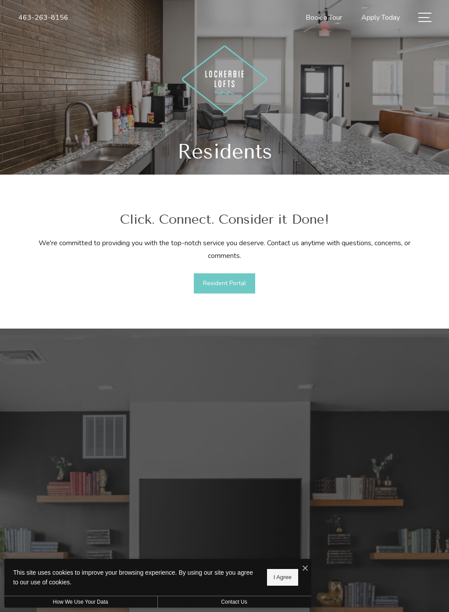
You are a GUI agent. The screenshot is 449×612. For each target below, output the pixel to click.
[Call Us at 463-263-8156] (43, 18)
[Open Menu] (424, 17)
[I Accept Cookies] (305, 568)
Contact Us (234, 602)
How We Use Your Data (80, 602)
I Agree (283, 577)
